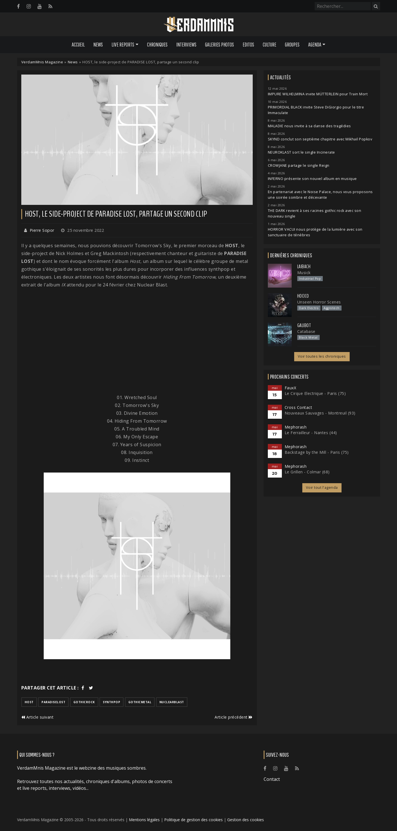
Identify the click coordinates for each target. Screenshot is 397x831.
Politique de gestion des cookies (193, 819)
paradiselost (53, 702)
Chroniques (157, 44)
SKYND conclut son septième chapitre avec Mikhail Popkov (320, 139)
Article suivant (37, 717)
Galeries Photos (219, 44)
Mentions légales (144, 819)
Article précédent (234, 717)
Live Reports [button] (123, 44)
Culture (269, 44)
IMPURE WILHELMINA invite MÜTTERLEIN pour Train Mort (318, 94)
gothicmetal (140, 702)
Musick (304, 272)
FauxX (290, 387)
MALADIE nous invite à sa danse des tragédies (309, 126)
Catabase (306, 331)
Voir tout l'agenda (322, 487)
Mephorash (296, 427)
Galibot (304, 325)
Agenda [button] (314, 44)
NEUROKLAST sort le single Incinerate (301, 152)
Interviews (186, 44)
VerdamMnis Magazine (42, 61)
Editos (248, 44)
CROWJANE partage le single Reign (298, 165)
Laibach (304, 266)
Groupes (292, 44)
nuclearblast (171, 702)
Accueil (78, 44)
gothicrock (84, 702)
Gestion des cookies (245, 819)
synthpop (111, 702)
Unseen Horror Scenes (319, 302)
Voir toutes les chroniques (322, 356)
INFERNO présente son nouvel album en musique (312, 178)
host (29, 702)
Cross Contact (298, 407)
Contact (272, 779)
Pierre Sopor (42, 230)
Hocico (303, 296)
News (98, 44)
